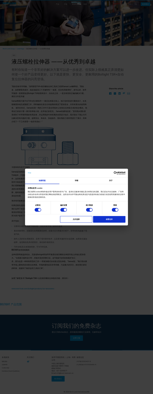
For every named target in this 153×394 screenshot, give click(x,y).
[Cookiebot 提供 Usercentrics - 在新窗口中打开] (115, 173)
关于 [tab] (111, 181)
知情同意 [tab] (42, 181)
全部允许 (109, 219)
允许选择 (76, 219)
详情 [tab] (76, 181)
